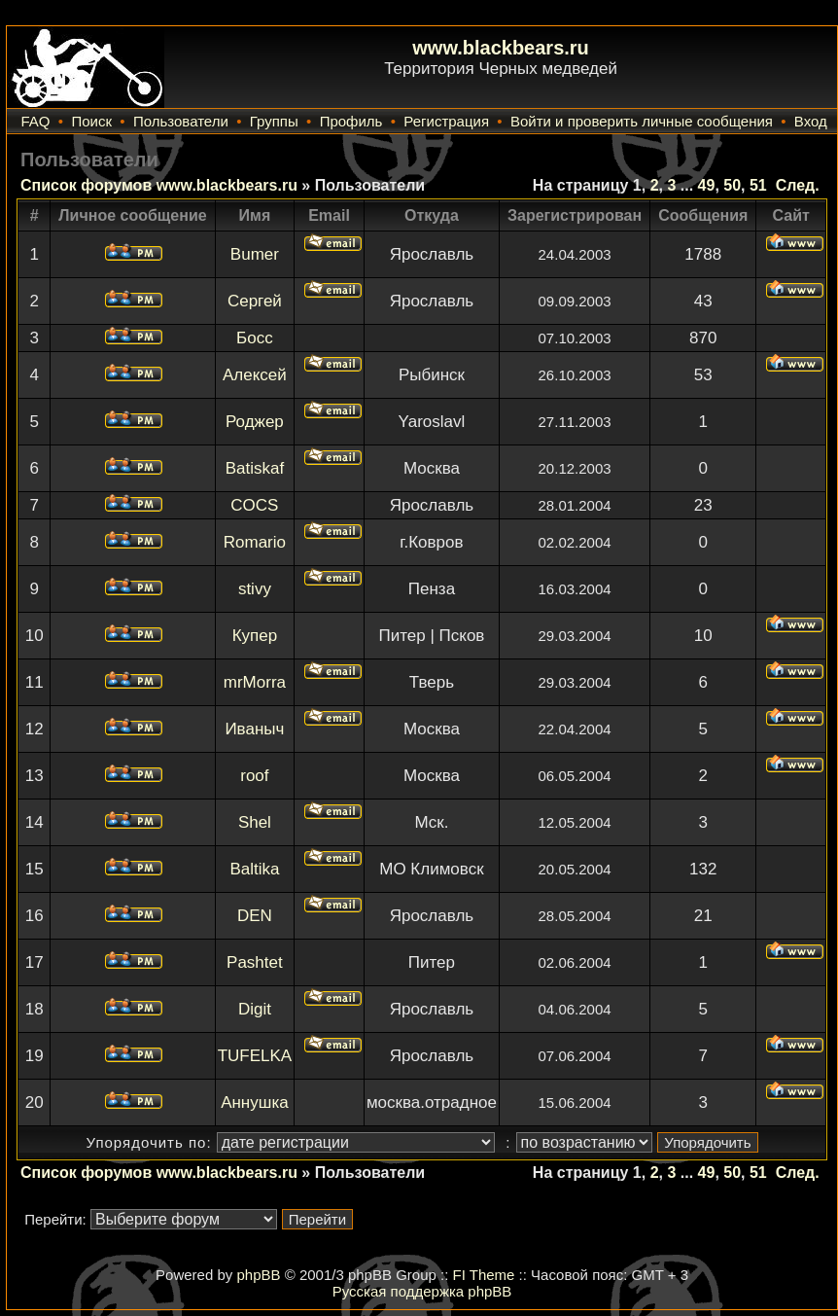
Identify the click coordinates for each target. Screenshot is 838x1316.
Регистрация (446, 121)
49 (707, 185)
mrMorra (255, 682)
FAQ (35, 121)
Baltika (254, 869)
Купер (255, 635)
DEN (254, 916)
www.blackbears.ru (500, 47)
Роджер (255, 421)
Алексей (255, 375)
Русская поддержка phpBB (422, 1291)
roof (254, 775)
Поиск (91, 121)
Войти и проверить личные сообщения (641, 121)
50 (732, 185)
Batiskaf (255, 468)
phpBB (258, 1274)
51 (758, 185)
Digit (254, 1009)
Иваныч (254, 729)
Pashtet (255, 962)
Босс (254, 338)
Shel (254, 822)
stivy (254, 589)
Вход (810, 121)
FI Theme (484, 1274)
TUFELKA (255, 1056)
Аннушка (255, 1102)
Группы (274, 121)
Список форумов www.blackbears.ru (158, 185)
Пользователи (180, 121)
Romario (255, 542)
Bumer (254, 254)
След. (798, 185)
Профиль (351, 121)
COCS (254, 505)
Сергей (254, 301)
